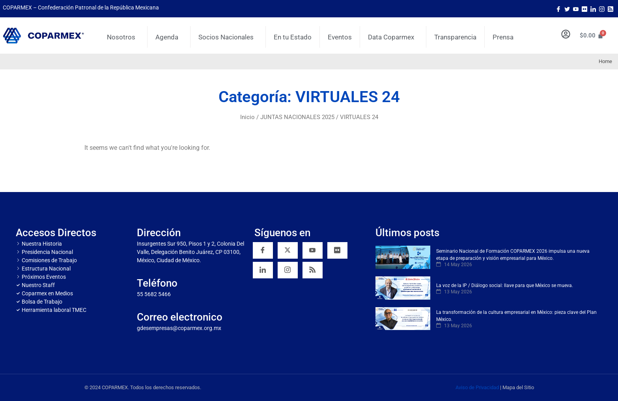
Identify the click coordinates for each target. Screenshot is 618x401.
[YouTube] (312, 250)
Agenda (168, 37)
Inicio (247, 117)
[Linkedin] (263, 270)
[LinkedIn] (593, 9)
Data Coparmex (393, 37)
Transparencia (455, 37)
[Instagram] (601, 9)
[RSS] (312, 270)
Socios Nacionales (228, 37)
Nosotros (123, 37)
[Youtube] (575, 9)
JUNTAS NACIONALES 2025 (297, 117)
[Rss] (610, 9)
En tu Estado (293, 37)
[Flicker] (584, 9)
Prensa (503, 37)
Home (605, 61)
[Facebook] (558, 9)
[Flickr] (337, 250)
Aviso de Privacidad (477, 387)
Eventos (340, 37)
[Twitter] (567, 9)
